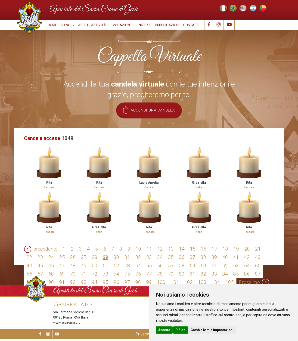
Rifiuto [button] (181, 330)
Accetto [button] (164, 330)
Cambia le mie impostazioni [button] (212, 330)
